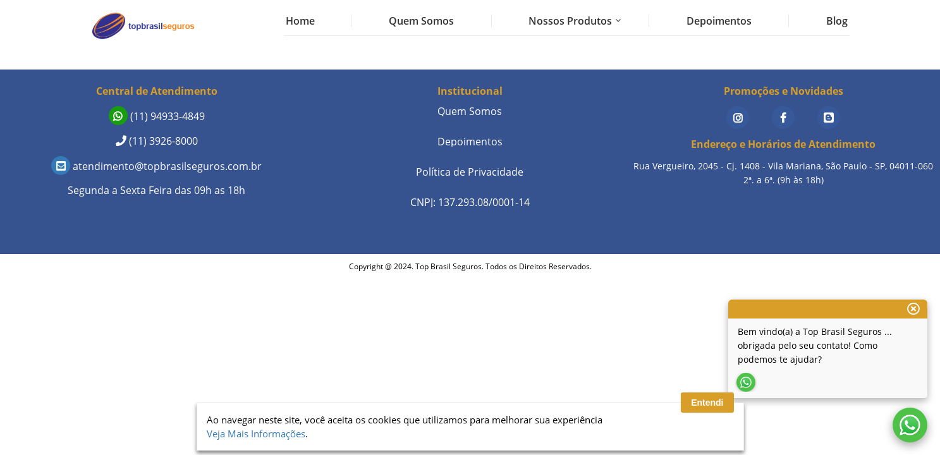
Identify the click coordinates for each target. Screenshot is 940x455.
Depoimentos (719, 21)
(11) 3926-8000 (157, 141)
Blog (837, 21)
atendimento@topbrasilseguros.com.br (156, 166)
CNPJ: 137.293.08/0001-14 (470, 202)
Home (300, 21)
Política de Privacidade (469, 172)
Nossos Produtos (570, 21)
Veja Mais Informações (256, 433)
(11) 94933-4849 (157, 116)
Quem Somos (421, 21)
